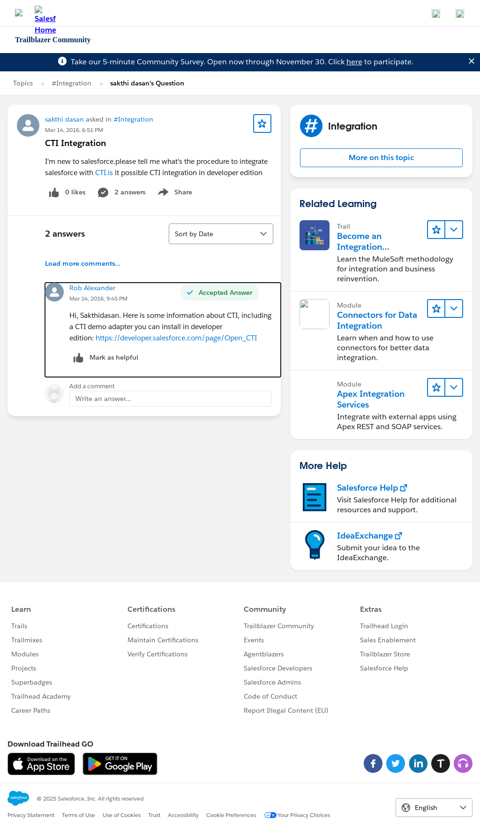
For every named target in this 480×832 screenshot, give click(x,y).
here (354, 62)
